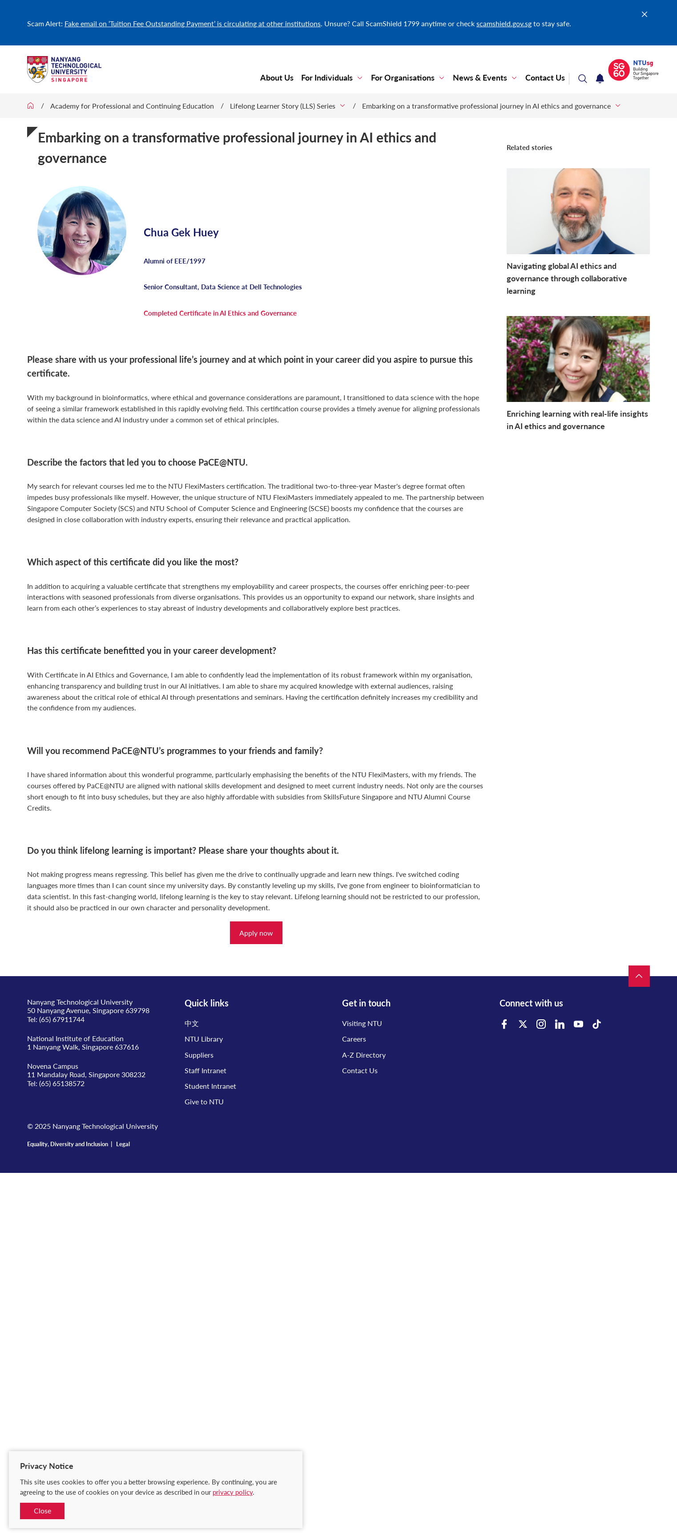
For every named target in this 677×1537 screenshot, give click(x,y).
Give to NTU (204, 1101)
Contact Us (545, 77)
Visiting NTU (362, 1023)
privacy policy (233, 1492)
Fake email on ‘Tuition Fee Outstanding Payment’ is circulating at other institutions (192, 23)
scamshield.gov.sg (504, 23)
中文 (192, 1023)
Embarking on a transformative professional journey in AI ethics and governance (486, 105)
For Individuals (327, 77)
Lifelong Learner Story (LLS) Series (282, 105)
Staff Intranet (205, 1070)
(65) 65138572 (62, 1083)
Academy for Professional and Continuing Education (132, 105)
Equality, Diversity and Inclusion (67, 1144)
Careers (354, 1038)
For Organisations (403, 77)
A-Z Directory (364, 1054)
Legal (123, 1144)
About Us (277, 77)
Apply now (256, 933)
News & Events (480, 77)
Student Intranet (210, 1086)
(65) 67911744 (62, 1019)
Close (42, 1510)
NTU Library (204, 1038)
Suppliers (199, 1054)
